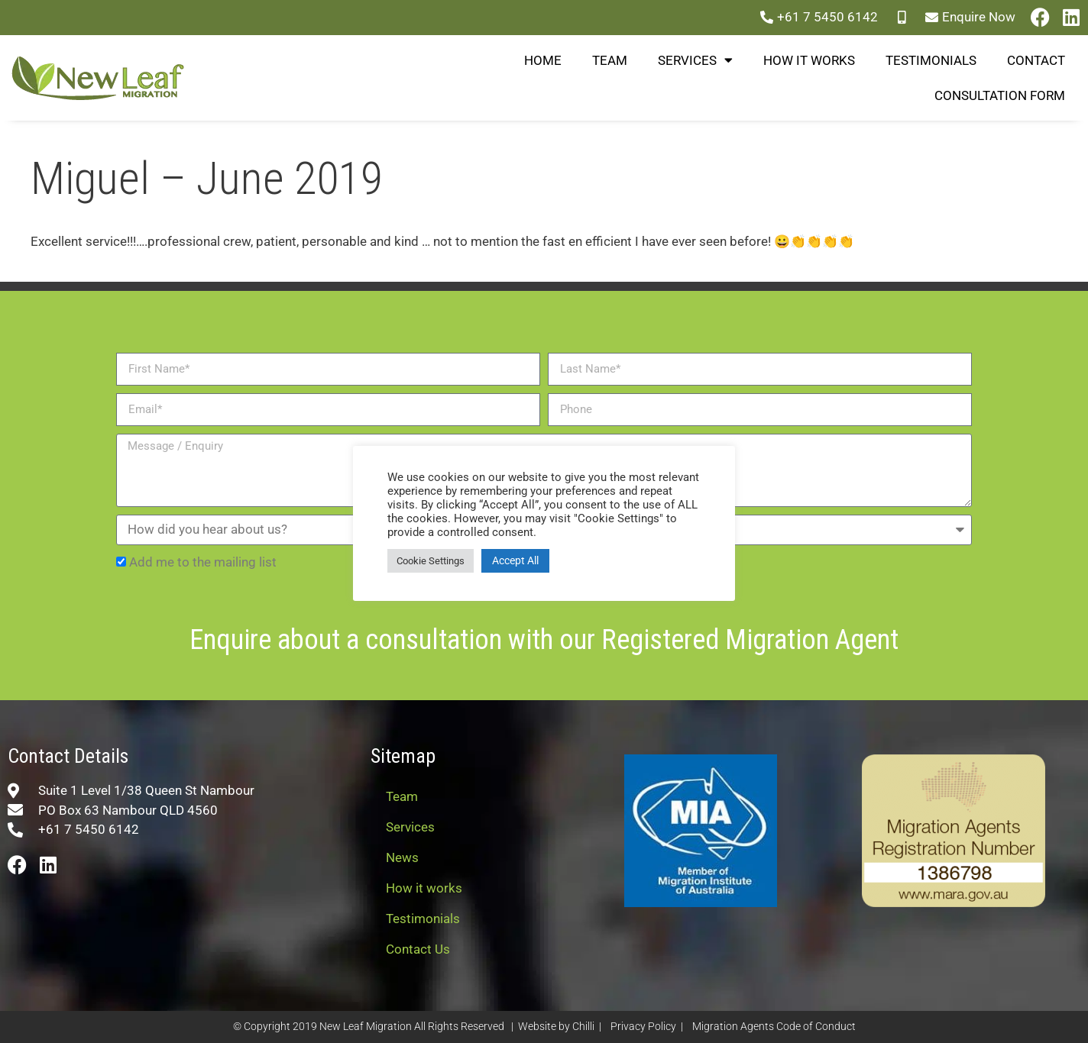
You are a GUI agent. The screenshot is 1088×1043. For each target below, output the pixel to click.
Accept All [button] (515, 560)
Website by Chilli (556, 1026)
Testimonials (931, 60)
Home (543, 60)
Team (609, 60)
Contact (1036, 60)
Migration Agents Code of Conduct (774, 1026)
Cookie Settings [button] (431, 561)
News (402, 857)
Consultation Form (999, 95)
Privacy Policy (643, 1026)
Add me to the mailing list (203, 562)
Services (695, 60)
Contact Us (418, 949)
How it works (809, 60)
